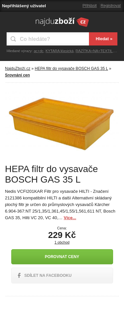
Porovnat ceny (62, 256)
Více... (70, 217)
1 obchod (62, 242)
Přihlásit (90, 5)
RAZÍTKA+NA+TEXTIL (94, 51)
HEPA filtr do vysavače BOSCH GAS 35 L (71, 68)
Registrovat (111, 5)
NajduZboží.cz (17, 68)
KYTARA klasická (60, 51)
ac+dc (39, 51)
